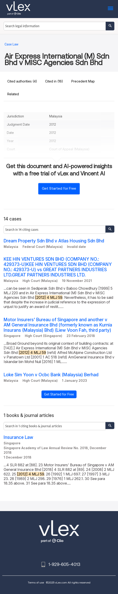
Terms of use (36, 582)
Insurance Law (18, 437)
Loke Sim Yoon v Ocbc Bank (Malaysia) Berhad (51, 374)
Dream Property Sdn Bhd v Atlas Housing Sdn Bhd (54, 241)
